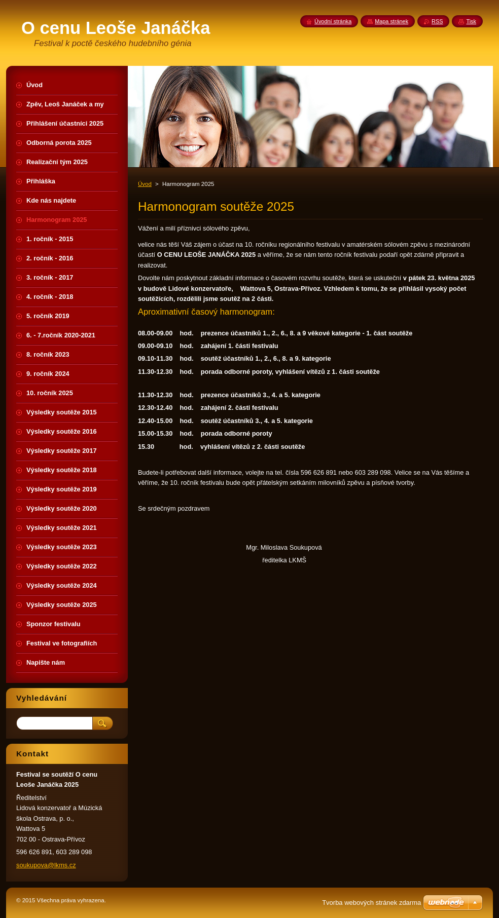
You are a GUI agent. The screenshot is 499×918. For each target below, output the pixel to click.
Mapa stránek (391, 21)
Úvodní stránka (332, 21)
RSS (437, 21)
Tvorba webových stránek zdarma (371, 902)
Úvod (145, 184)
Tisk (471, 21)
